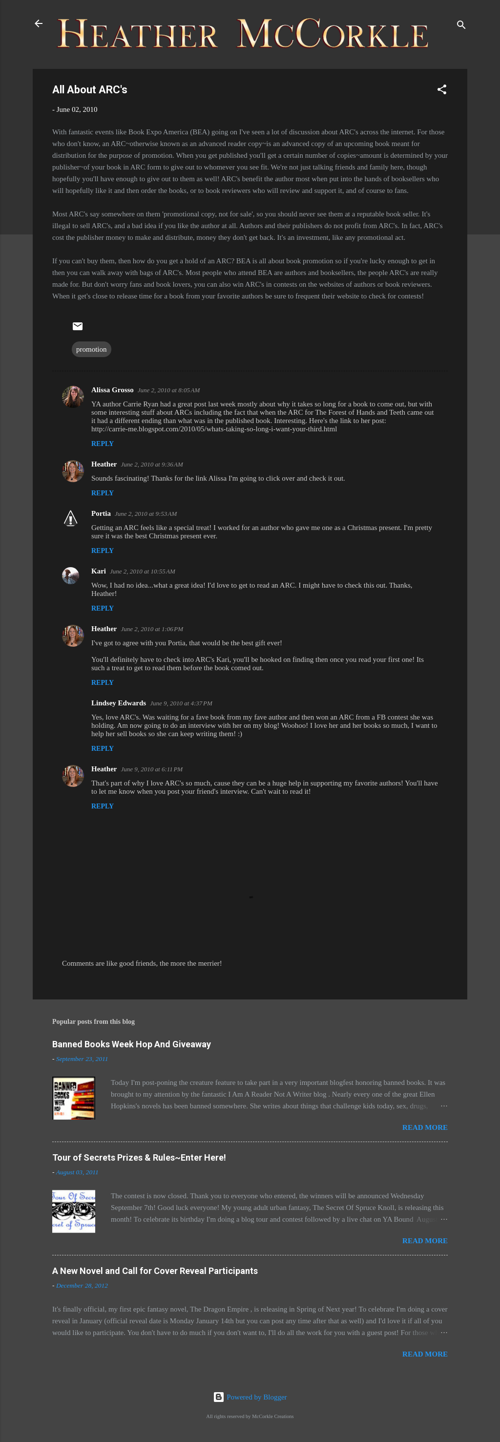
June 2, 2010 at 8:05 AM (169, 390)
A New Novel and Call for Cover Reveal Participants (155, 1271)
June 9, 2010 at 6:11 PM (152, 769)
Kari (98, 571)
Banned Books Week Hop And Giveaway (131, 1044)
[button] (442, 91)
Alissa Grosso (112, 390)
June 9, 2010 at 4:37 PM (181, 703)
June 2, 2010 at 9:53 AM (146, 513)
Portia (101, 513)
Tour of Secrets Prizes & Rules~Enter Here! (139, 1157)
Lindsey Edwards (118, 703)
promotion (91, 349)
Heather (104, 464)
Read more (425, 1127)
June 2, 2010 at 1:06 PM (152, 629)
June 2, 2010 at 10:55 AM (142, 571)
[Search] (461, 27)
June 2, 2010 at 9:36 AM (152, 464)
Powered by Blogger (250, 1397)
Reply (102, 443)
